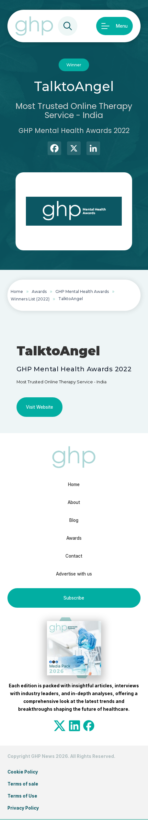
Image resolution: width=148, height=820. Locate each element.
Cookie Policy (22, 771)
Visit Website (39, 407)
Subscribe (73, 598)
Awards (39, 291)
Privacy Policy (23, 808)
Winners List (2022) (30, 299)
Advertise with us (74, 573)
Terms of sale (22, 784)
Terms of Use (22, 796)
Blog (73, 520)
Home (17, 291)
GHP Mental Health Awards (82, 291)
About (74, 502)
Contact (73, 556)
